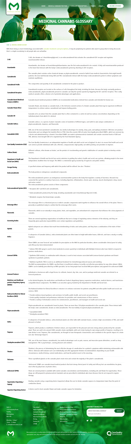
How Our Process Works (40, 417)
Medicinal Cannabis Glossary (68, 412)
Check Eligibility (37, 409)
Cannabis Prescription (39, 412)
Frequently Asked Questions (68, 409)
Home (43, 6)
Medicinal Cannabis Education (68, 414)
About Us (62, 417)
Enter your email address (97, 411)
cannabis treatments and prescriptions (56, 49)
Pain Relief (36, 407)
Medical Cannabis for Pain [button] (57, 6)
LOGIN (35, 424)
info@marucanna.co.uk (15, 424)
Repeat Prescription (38, 414)
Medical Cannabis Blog (66, 407)
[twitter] (87, 420)
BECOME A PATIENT (115, 6)
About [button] (101, 6)
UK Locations (63, 422)
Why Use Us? (63, 419)
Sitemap (83, 434)
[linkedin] (91, 420)
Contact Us (36, 422)
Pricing (93, 6)
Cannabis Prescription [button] (79, 6)
